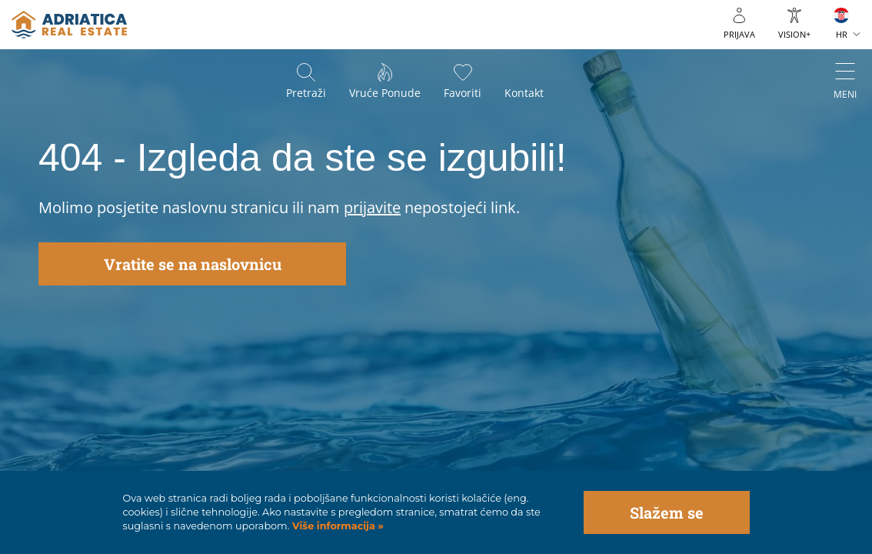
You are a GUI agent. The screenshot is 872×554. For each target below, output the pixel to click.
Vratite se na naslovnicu (192, 264)
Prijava (739, 34)
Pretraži (306, 92)
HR (841, 34)
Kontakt (524, 92)
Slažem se (667, 512)
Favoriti (462, 92)
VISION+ (794, 34)
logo (69, 25)
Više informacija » (336, 526)
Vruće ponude (385, 92)
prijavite (372, 207)
